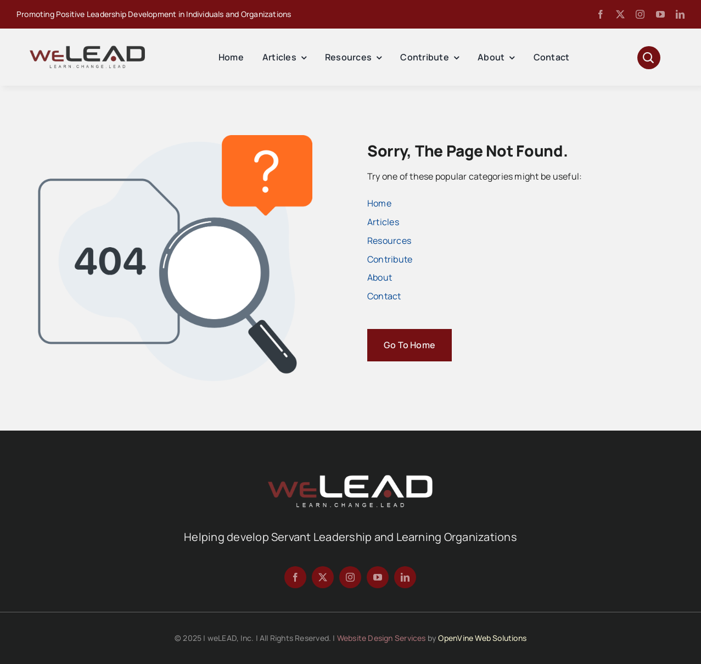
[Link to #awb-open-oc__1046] (648, 57)
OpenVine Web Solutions (482, 638)
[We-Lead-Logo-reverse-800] (350, 479)
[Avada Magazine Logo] (87, 50)
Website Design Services (381, 638)
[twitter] (620, 14)
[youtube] (660, 14)
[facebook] (600, 14)
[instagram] (640, 14)
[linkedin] (680, 14)
